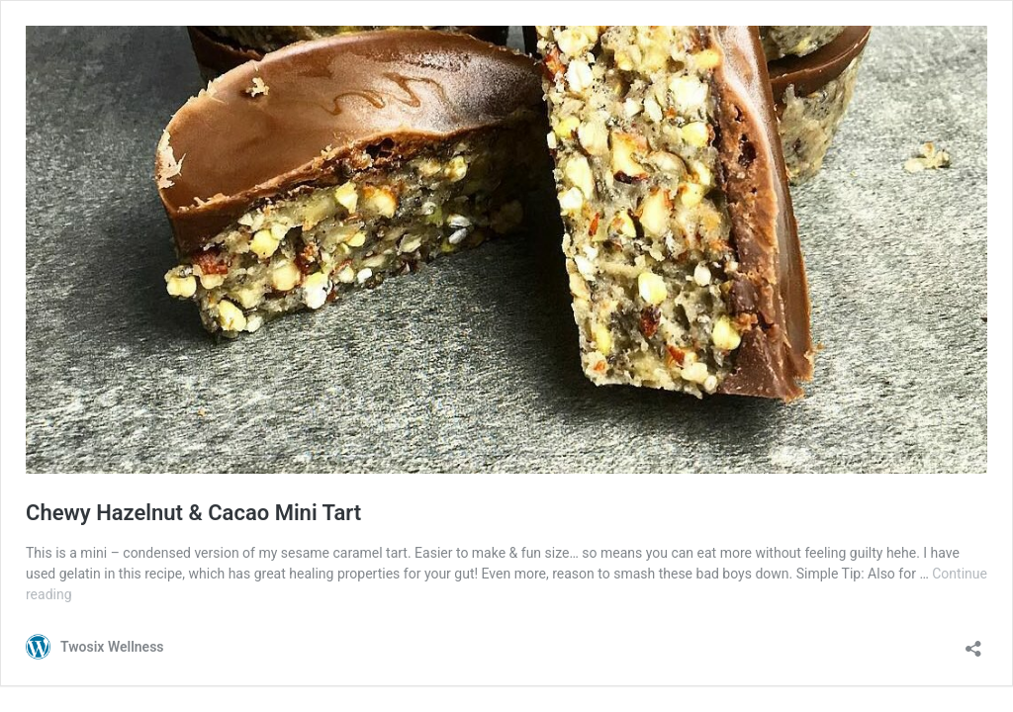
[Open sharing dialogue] (973, 642)
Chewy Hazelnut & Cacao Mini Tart (193, 512)
